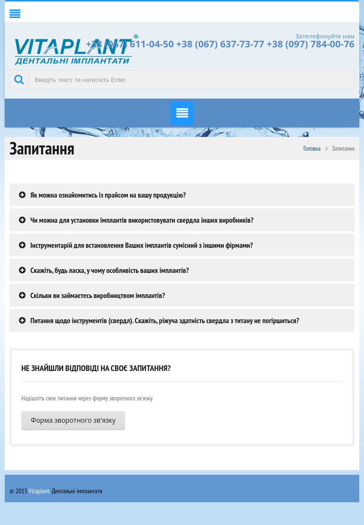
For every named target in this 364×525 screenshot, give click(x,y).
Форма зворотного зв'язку (73, 420)
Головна (311, 149)
